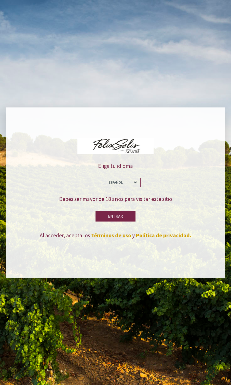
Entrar (115, 216)
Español (115, 182)
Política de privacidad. (163, 235)
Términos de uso (111, 235)
